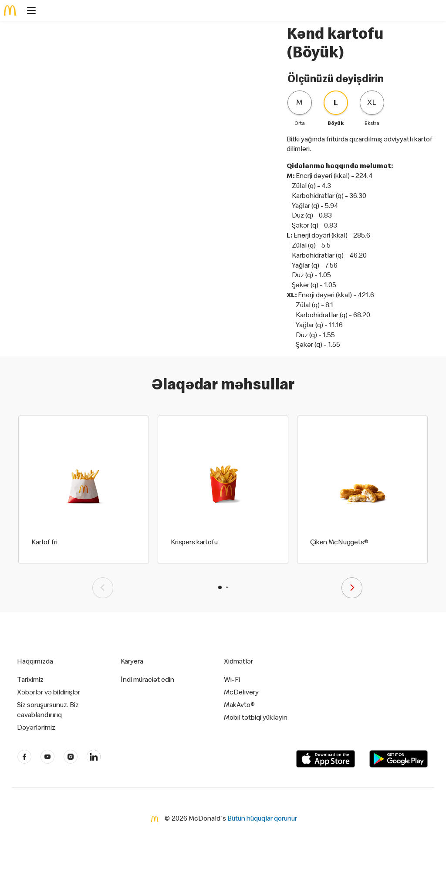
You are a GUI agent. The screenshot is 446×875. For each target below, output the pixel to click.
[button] (220, 587)
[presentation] (102, 587)
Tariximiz (30, 679)
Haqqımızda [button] (35, 661)
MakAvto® (239, 704)
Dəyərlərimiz (36, 727)
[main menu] (28, 11)
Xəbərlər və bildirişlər (48, 691)
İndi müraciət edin (147, 679)
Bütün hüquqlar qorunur (262, 818)
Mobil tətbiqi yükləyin (255, 717)
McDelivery (241, 691)
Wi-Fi (232, 679)
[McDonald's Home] (10, 10)
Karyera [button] (132, 661)
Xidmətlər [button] (238, 661)
